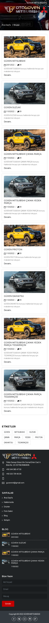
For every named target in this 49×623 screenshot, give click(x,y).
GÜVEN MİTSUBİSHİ (14, 61)
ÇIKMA (7, 437)
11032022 (9, 111)
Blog (6, 516)
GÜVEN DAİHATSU (14, 296)
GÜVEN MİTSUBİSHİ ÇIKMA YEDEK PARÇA (27, 562)
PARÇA (17, 437)
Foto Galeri (8, 511)
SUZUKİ (32, 432)
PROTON (38, 437)
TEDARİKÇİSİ (23, 443)
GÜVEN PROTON (13, 249)
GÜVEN (7, 432)
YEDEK (27, 437)
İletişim (7, 520)
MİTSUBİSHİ (20, 432)
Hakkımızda (9, 502)
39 (19, 65)
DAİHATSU (8, 443)
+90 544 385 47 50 (13, 469)
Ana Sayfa (6, 25)
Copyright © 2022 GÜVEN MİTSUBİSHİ (24, 614)
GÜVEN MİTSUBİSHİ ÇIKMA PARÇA (23, 154)
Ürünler (7, 507)
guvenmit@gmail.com (15, 483)
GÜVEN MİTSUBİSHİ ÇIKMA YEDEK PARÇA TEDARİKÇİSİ (22, 343)
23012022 (9, 65)
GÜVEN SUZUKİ (12, 107)
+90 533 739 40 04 (13, 474)
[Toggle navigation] (44, 16)
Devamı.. (8, 75)
